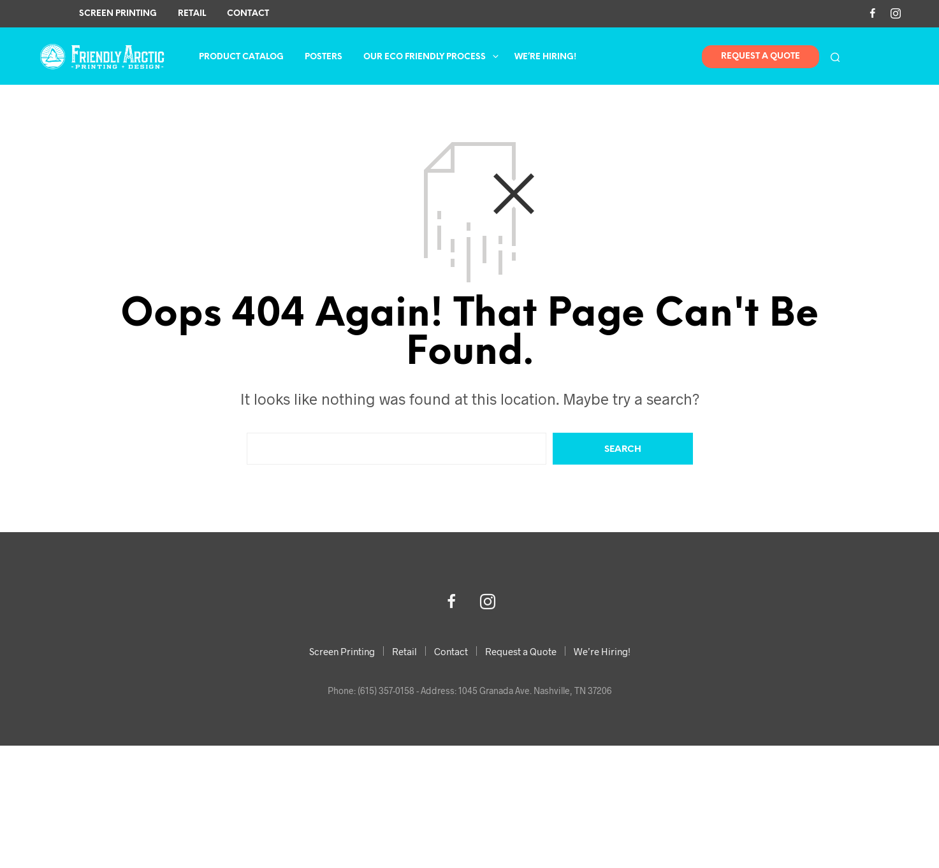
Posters (323, 57)
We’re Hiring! (545, 57)
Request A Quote (760, 56)
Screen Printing (118, 14)
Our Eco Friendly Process (424, 57)
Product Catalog (241, 57)
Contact (248, 14)
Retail (192, 14)
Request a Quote (521, 651)
